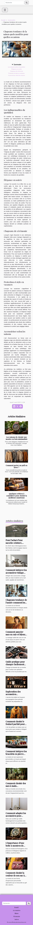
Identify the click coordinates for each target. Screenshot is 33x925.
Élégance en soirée (16, 69)
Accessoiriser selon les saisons (16, 75)
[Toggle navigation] (5, 10)
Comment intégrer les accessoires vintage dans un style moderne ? (16, 574)
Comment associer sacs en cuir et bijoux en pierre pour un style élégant (16, 635)
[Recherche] (14, 2)
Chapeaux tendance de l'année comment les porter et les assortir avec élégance (16, 603)
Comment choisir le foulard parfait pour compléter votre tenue (16, 724)
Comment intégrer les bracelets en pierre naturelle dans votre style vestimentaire (16, 755)
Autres (16, 919)
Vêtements (16, 916)
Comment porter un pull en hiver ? (16, 466)
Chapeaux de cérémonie (16, 71)
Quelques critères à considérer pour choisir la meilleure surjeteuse (16, 496)
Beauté (16, 907)
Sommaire (17, 64)
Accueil (3, 20)
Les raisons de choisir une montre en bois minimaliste (16, 438)
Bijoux (16, 913)
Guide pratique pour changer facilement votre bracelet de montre (15, 665)
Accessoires (11, 20)
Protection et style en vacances (16, 73)
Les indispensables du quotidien (16, 67)
